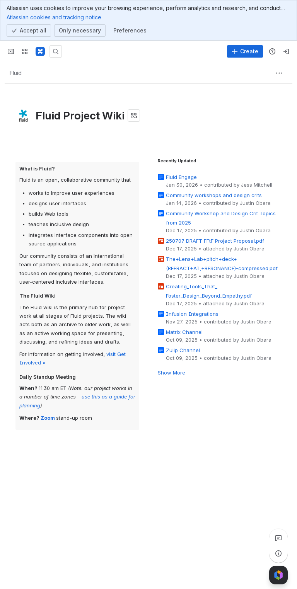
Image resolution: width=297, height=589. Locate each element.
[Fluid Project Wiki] (40, 51)
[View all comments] (278, 538)
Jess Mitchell (256, 184)
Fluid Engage (181, 177)
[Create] (245, 51)
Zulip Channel (183, 350)
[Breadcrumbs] (15, 73)
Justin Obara (255, 202)
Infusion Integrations (192, 313)
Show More (171, 372)
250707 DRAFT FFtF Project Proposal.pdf (215, 240)
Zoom (48, 417)
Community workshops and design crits (214, 195)
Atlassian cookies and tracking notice (54, 17)
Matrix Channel (184, 332)
